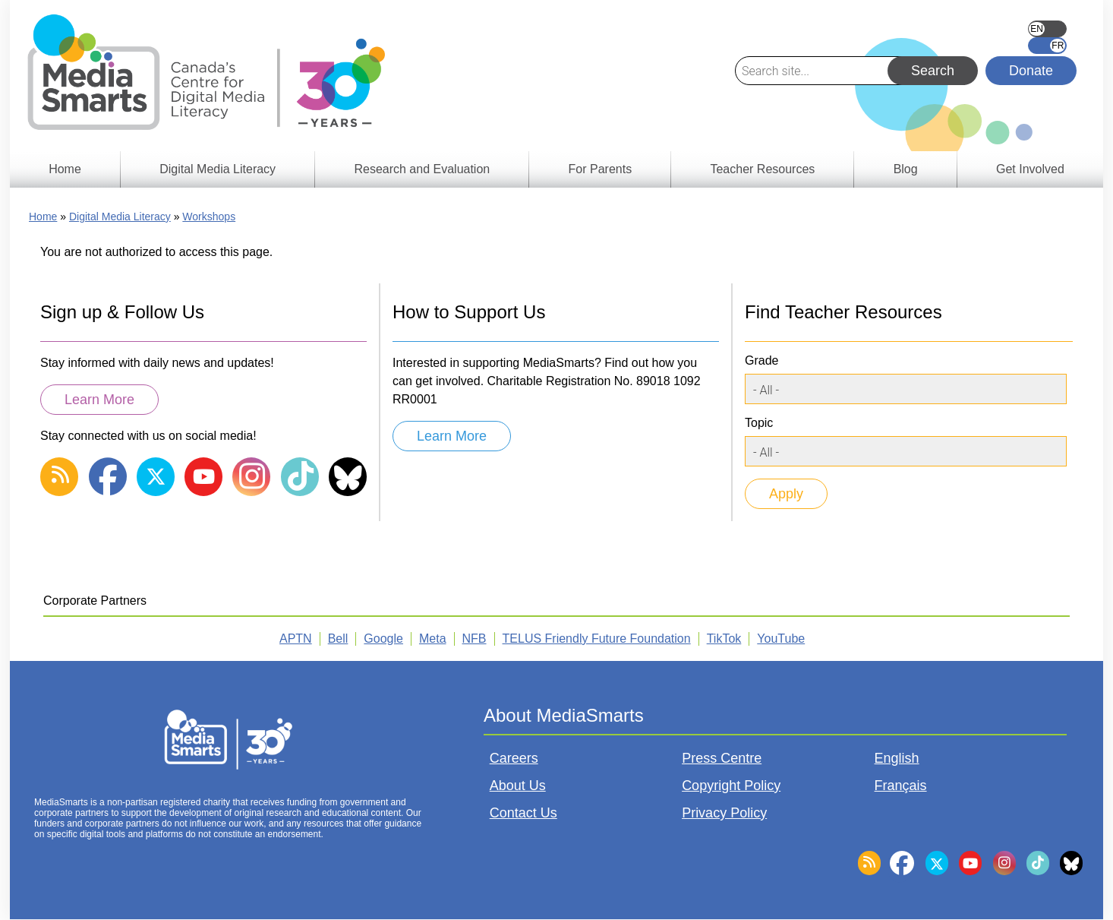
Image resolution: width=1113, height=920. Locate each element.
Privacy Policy (724, 812)
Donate (1031, 70)
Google (383, 638)
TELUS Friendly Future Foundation (597, 638)
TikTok (724, 638)
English (1047, 29)
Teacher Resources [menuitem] (762, 169)
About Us (518, 785)
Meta (432, 638)
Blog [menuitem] (906, 169)
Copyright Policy (731, 785)
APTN (295, 638)
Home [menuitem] (65, 169)
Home (43, 216)
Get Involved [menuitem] (1030, 169)
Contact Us (523, 812)
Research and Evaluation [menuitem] (422, 169)
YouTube (781, 638)
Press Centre (721, 758)
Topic (759, 422)
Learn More (99, 399)
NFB (474, 638)
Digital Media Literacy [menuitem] (217, 169)
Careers (514, 758)
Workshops (208, 216)
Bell (338, 638)
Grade (761, 360)
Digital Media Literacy (120, 216)
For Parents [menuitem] (600, 169)
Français (1047, 45)
